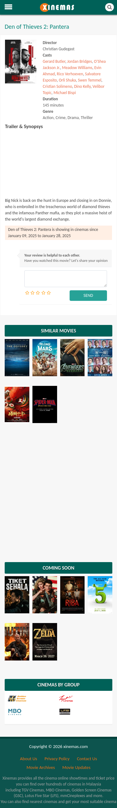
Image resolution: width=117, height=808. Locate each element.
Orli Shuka (67, 80)
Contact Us (87, 758)
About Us (28, 758)
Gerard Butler (54, 61)
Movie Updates (76, 767)
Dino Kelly (82, 86)
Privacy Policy (57, 758)
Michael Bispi (64, 92)
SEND (88, 295)
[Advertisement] (58, 494)
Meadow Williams (77, 67)
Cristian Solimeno (57, 86)
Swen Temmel (89, 80)
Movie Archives (41, 767)
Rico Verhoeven (70, 74)
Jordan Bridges (79, 61)
